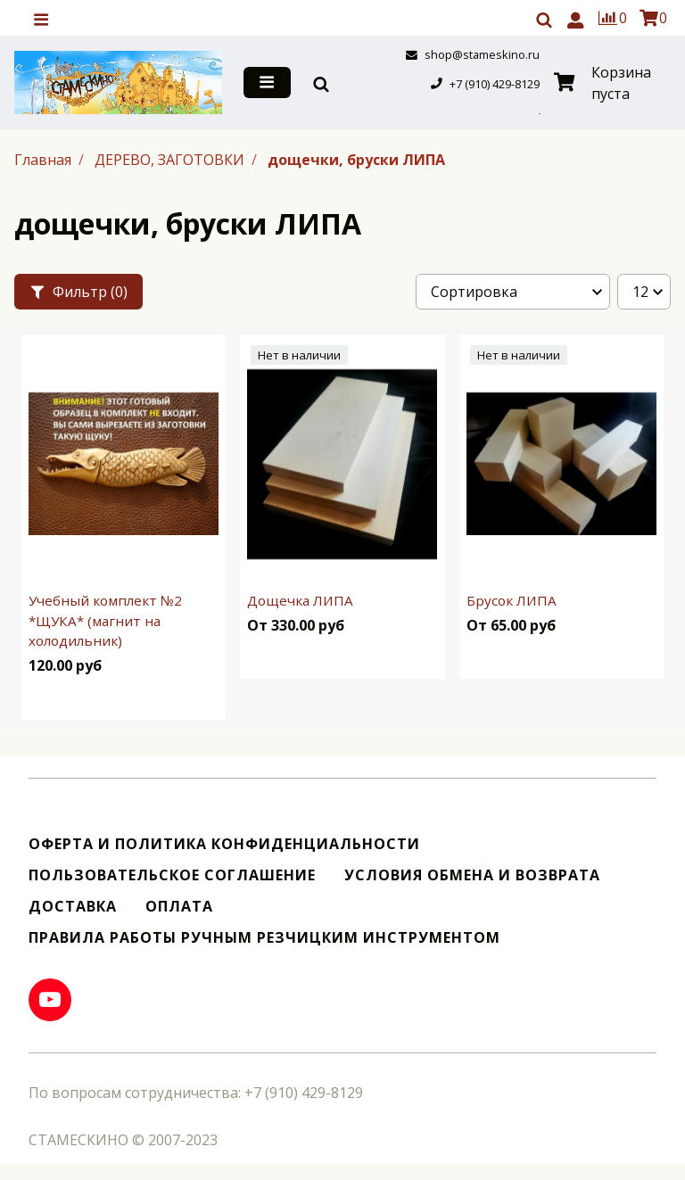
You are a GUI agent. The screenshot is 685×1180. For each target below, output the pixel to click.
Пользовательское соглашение (172, 875)
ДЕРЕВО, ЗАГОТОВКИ (171, 159)
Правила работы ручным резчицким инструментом (264, 937)
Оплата (179, 906)
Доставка (73, 906)
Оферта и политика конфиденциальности (224, 844)
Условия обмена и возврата (472, 875)
